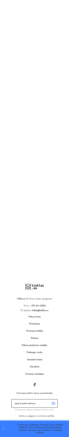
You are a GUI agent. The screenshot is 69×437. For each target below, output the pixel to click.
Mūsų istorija (35, 317)
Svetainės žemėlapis (34, 374)
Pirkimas (34, 338)
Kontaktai (34, 367)
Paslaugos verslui (34, 352)
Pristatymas (34, 324)
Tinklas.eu (21, 299)
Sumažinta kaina (34, 360)
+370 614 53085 (38, 306)
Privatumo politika (34, 331)
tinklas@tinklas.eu (40, 311)
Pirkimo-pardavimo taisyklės (34, 345)
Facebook (34, 384)
